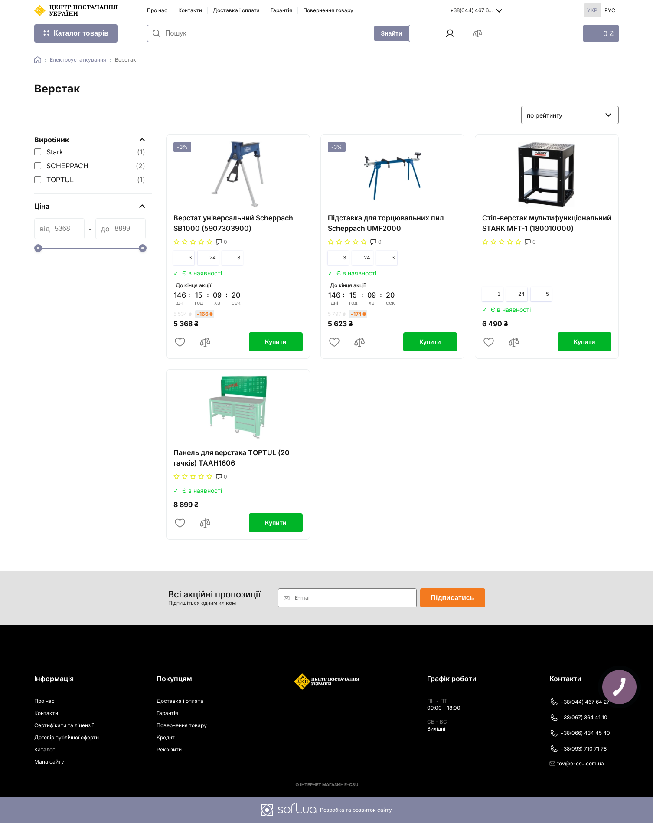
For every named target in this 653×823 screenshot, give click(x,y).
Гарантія (281, 10)
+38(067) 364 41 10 (578, 717)
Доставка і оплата (236, 10)
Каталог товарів (81, 33)
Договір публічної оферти (66, 737)
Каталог (44, 749)
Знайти (391, 33)
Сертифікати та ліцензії (64, 725)
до (105, 228)
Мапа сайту (49, 761)
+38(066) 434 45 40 (579, 733)
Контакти (190, 10)
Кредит (166, 737)
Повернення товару (328, 10)
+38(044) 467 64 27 (579, 702)
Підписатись (452, 597)
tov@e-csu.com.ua (576, 763)
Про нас (157, 10)
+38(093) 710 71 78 (578, 748)
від (45, 228)
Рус (609, 10)
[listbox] (570, 115)
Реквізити (169, 749)
